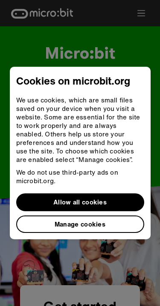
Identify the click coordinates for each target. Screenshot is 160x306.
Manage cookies (80, 224)
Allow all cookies (80, 202)
